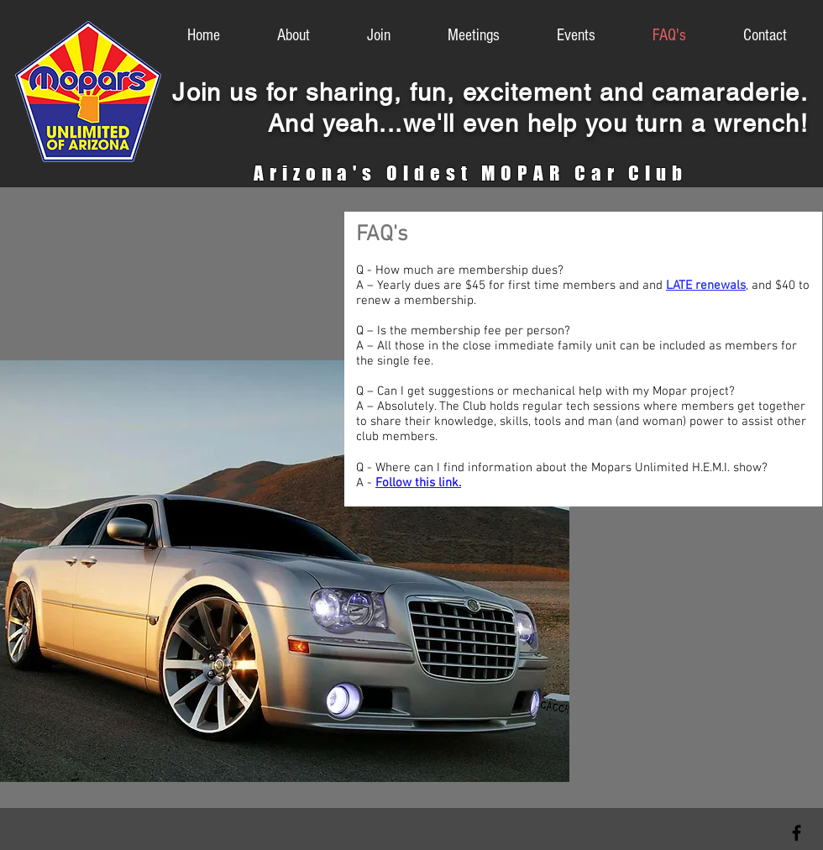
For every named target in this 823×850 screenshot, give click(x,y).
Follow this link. (418, 483)
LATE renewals (706, 285)
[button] (560, 36)
